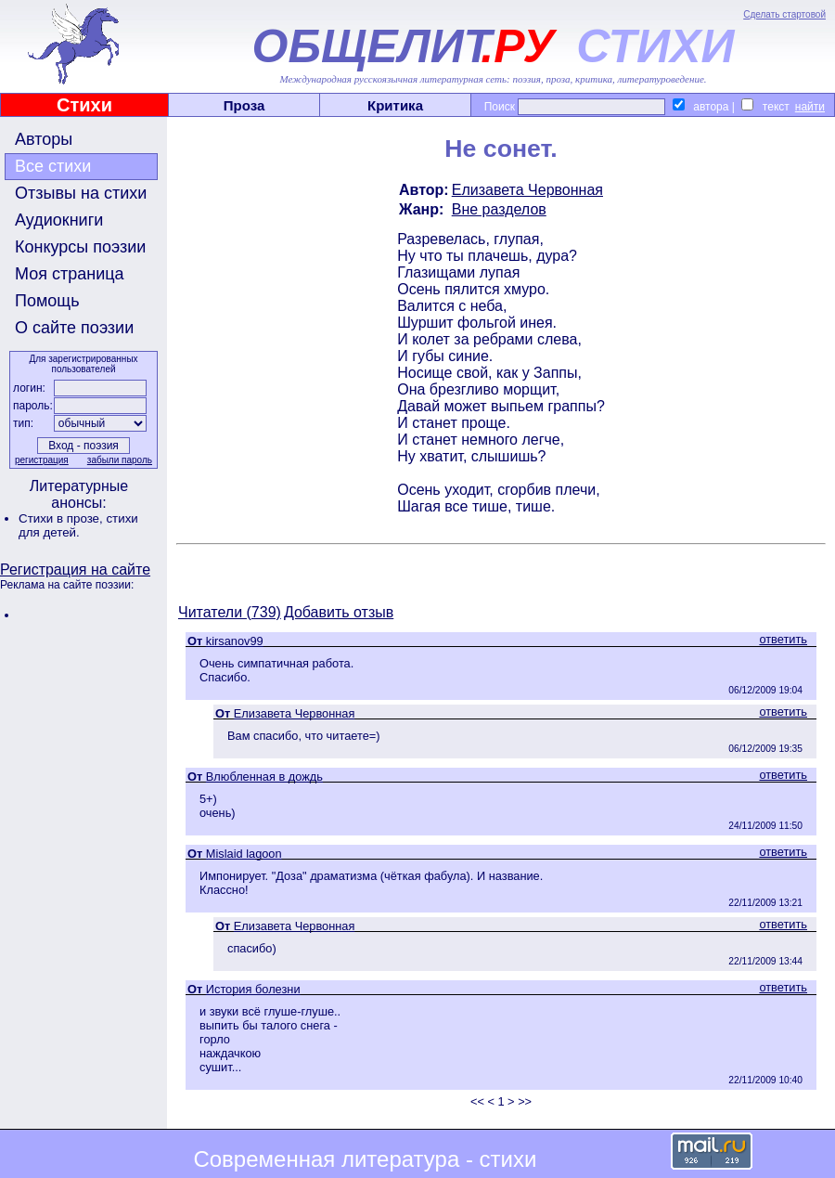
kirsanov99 (234, 641)
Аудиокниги (59, 220)
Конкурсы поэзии (80, 247)
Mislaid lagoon (244, 854)
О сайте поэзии (74, 327)
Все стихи (53, 166)
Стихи (84, 105)
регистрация (42, 460)
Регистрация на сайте (75, 569)
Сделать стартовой (784, 14)
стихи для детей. (78, 525)
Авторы (43, 139)
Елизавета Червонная (527, 190)
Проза (244, 105)
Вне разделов (499, 209)
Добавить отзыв (338, 612)
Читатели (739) (229, 612)
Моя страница (69, 274)
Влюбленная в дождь (264, 776)
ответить (783, 639)
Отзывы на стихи (81, 193)
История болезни (253, 989)
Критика (395, 105)
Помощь (47, 300)
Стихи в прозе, (62, 518)
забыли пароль (119, 460)
